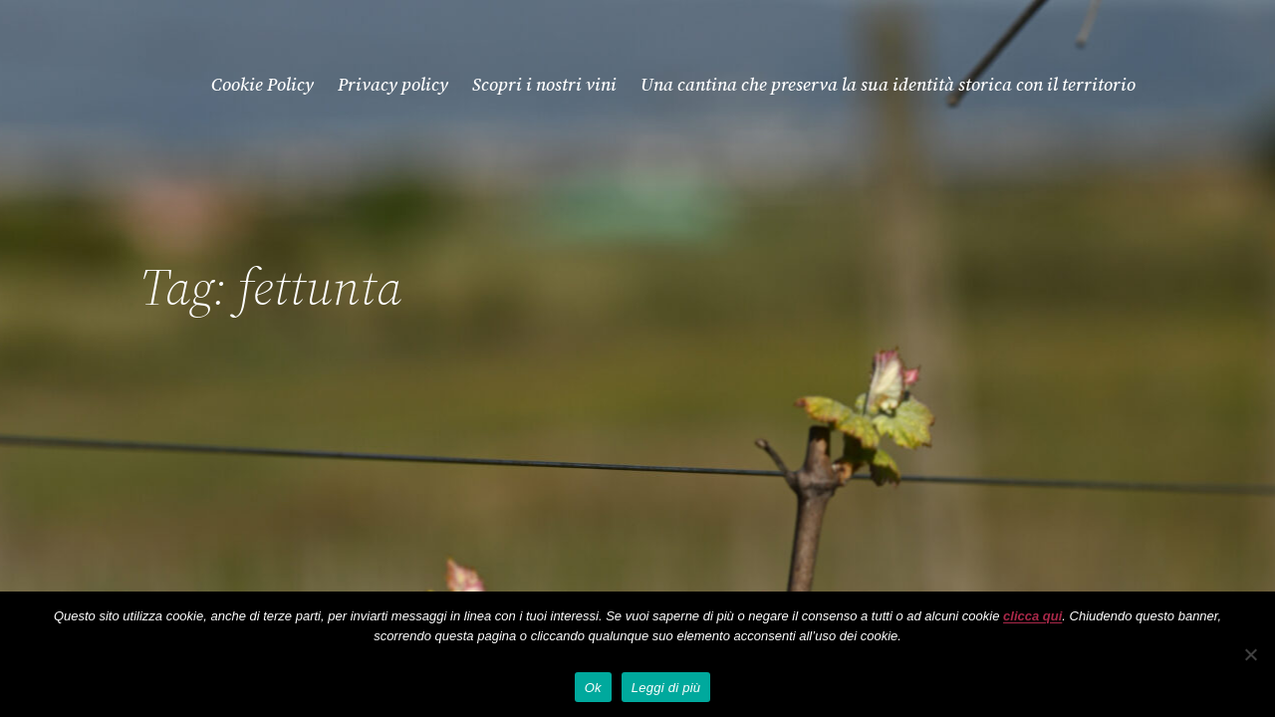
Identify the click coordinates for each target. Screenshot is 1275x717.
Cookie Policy (262, 84)
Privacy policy (393, 84)
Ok (593, 687)
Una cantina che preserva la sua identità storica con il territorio (888, 84)
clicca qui (1032, 615)
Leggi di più (666, 687)
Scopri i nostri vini (544, 84)
